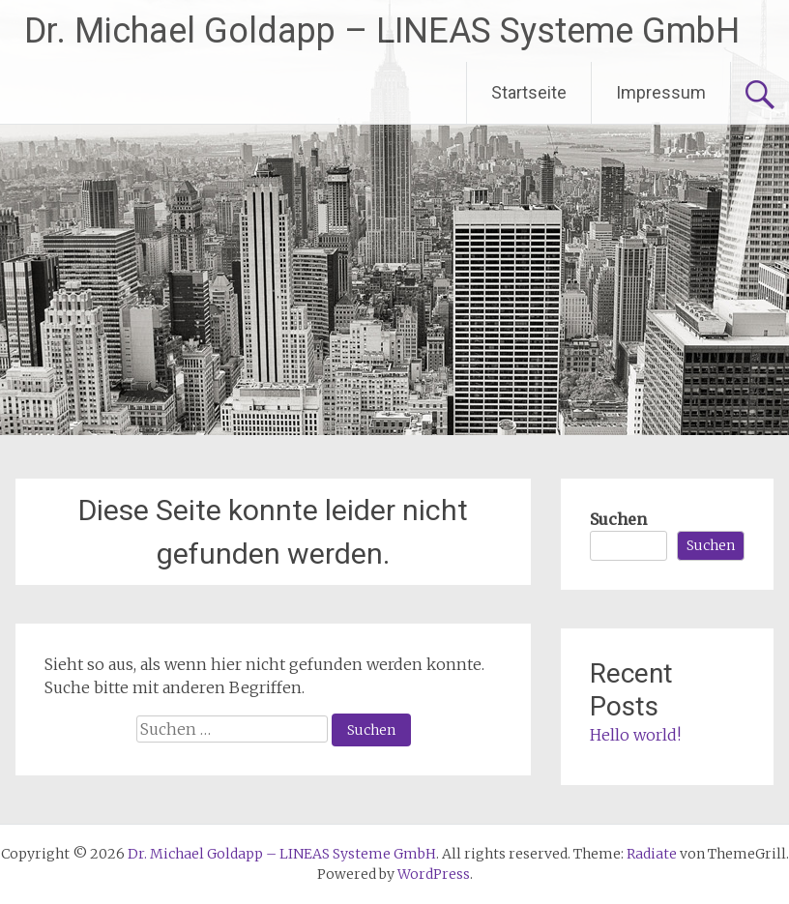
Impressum (661, 92)
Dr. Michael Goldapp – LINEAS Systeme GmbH (382, 31)
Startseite (529, 92)
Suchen (618, 519)
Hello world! (635, 734)
